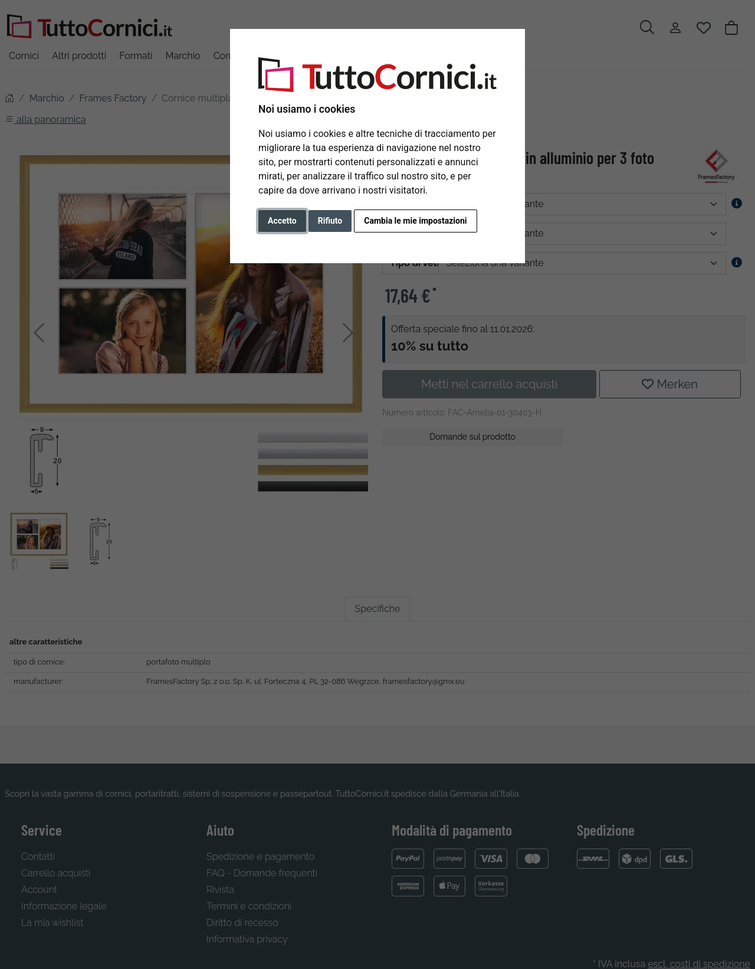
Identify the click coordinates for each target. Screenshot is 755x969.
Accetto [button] (282, 220)
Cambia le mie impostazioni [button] (415, 220)
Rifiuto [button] (330, 220)
